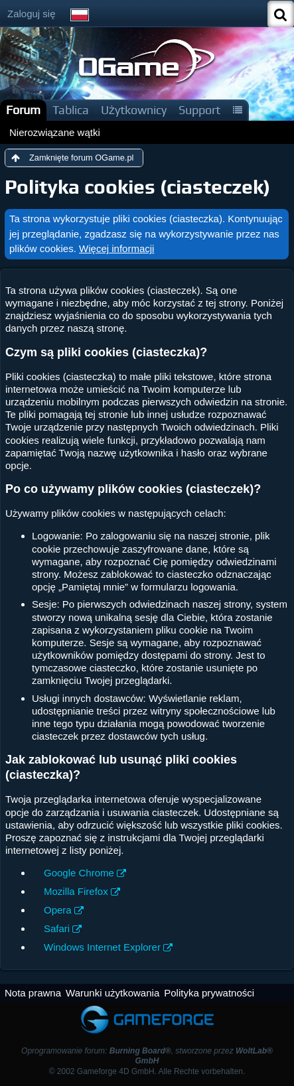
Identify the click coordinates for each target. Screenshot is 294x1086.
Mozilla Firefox (76, 891)
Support (199, 110)
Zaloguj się (31, 13)
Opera (58, 910)
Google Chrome (79, 872)
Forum (23, 110)
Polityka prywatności (209, 992)
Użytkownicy (134, 110)
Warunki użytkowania (112, 992)
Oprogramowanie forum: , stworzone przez (147, 1055)
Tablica (70, 110)
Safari (57, 928)
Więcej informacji (116, 248)
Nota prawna (33, 992)
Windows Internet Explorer (102, 947)
